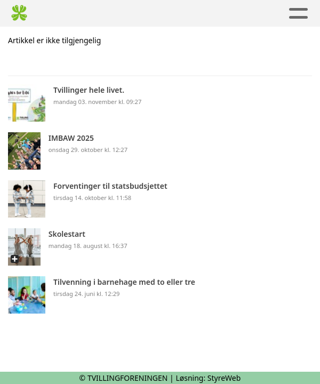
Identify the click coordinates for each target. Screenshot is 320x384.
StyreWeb (224, 378)
